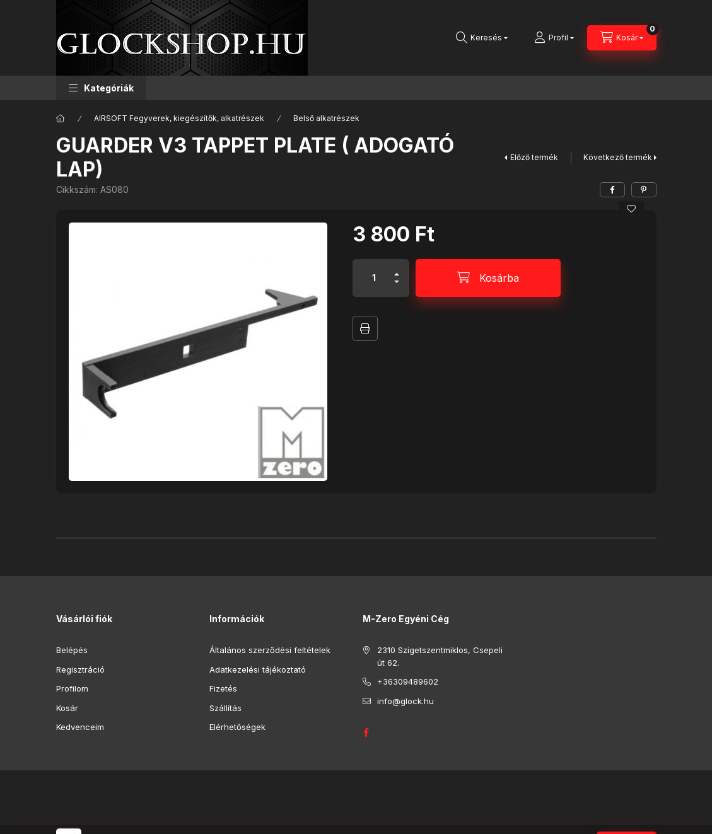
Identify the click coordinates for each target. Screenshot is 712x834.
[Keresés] (482, 37)
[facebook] (612, 189)
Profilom (72, 688)
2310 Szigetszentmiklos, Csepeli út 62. (440, 656)
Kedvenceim (80, 727)
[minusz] (397, 287)
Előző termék (534, 157)
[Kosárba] (488, 278)
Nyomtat (365, 328)
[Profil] (554, 37)
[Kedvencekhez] (631, 208)
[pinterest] (644, 189)
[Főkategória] (60, 118)
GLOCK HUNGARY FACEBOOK (366, 732)
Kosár (67, 708)
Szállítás (225, 708)
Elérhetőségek (237, 727)
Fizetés (223, 688)
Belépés (72, 650)
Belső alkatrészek (326, 118)
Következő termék (617, 157)
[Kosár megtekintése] (622, 37)
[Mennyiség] (373, 278)
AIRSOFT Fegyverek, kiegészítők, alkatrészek (179, 118)
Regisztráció (80, 669)
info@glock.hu (405, 701)
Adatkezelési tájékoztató (257, 669)
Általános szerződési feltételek (269, 650)
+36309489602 (407, 681)
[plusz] (397, 269)
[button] (101, 88)
